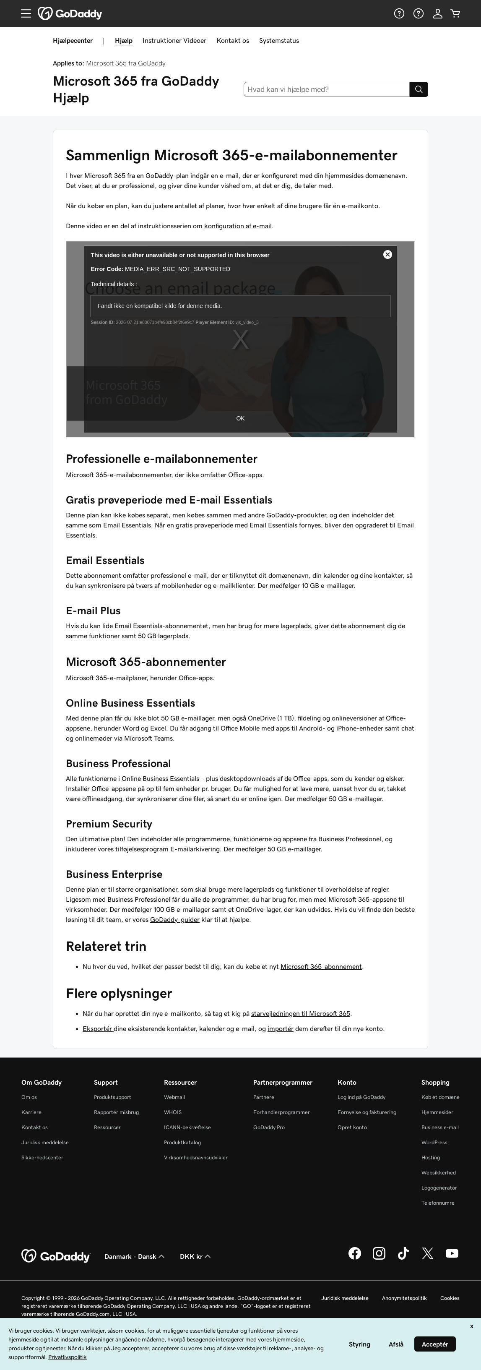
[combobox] (326, 89)
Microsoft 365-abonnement (321, 966)
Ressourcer (107, 1127)
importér (281, 1028)
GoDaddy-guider (175, 919)
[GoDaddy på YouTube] (452, 1258)
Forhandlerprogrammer (281, 1112)
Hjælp (124, 40)
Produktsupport (112, 1097)
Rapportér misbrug (116, 1112)
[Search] (419, 89)
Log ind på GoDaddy (361, 1097)
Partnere (263, 1097)
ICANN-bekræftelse (187, 1127)
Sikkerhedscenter (42, 1157)
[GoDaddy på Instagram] (379, 1258)
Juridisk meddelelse (45, 1142)
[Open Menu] (22, 13)
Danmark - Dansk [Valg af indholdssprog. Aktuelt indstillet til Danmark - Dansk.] (135, 1256)
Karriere (31, 1112)
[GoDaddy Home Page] (56, 1256)
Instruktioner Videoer (174, 40)
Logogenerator (439, 1187)
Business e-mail (440, 1127)
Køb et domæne (440, 1097)
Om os (29, 1097)
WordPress (434, 1142)
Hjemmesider (437, 1112)
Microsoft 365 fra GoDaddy (126, 63)
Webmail (174, 1097)
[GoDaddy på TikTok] (403, 1258)
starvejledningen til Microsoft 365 (300, 1013)
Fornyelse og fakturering (367, 1112)
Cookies (450, 1298)
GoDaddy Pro (269, 1127)
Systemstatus (279, 40)
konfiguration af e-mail (238, 225)
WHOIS (173, 1112)
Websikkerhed (438, 1172)
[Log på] (437, 13)
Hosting (430, 1157)
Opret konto (352, 1127)
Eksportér (98, 1028)
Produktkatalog (182, 1142)
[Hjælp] (398, 13)
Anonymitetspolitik (404, 1298)
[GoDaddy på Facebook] (354, 1258)
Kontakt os (232, 40)
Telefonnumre (438, 1203)
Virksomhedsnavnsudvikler (196, 1157)
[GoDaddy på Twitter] (427, 1258)
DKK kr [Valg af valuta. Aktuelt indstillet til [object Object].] (196, 1256)
